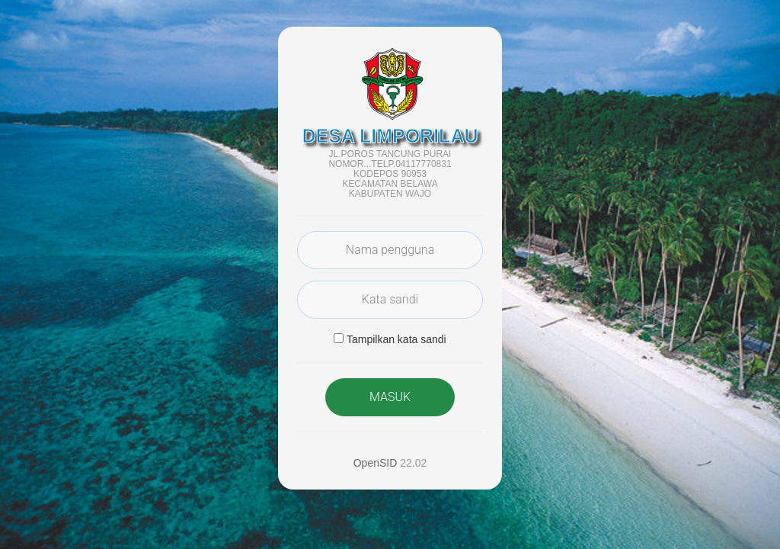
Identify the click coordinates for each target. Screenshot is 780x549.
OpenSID (375, 463)
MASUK (390, 397)
